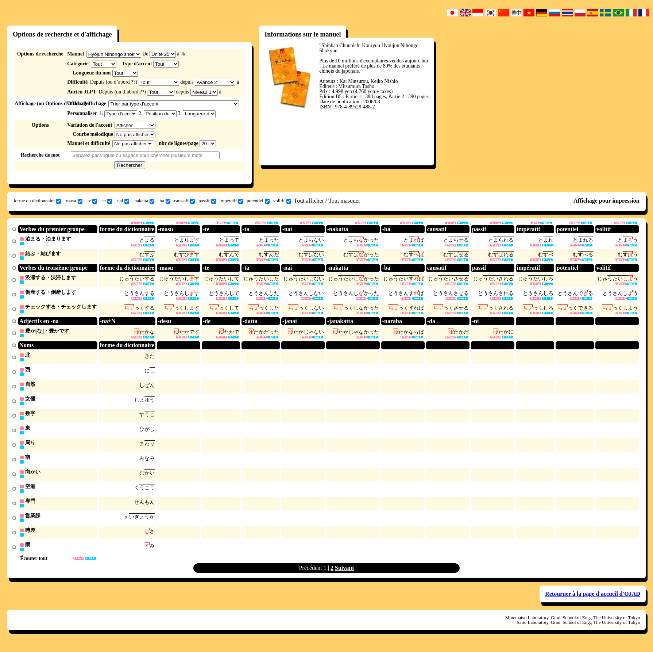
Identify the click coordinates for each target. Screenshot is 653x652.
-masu (73, 201)
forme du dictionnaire (37, 201)
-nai (122, 201)
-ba (164, 201)
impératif (231, 201)
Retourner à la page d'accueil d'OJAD (592, 601)
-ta (106, 201)
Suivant (344, 575)
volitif (282, 201)
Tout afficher (309, 200)
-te (91, 201)
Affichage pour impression (606, 200)
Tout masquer (344, 200)
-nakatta (143, 201)
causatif (184, 201)
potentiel (258, 201)
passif (207, 201)
